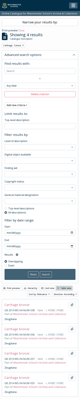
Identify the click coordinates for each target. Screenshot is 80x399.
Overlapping (15, 261)
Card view (47, 288)
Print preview (11, 288)
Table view (64, 288)
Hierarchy (30, 288)
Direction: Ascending (64, 294)
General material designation (22, 195)
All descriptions (17, 212)
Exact (11, 265)
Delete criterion (40, 94)
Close (21, 30)
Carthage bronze (17, 305)
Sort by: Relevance (38, 294)
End (7, 240)
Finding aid (11, 168)
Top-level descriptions (21, 208)
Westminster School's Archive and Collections (39, 314)
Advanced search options (23, 55)
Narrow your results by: (40, 22)
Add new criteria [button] (16, 105)
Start (7, 226)
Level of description (16, 141)
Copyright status (14, 181)
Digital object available (18, 154)
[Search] (40, 71)
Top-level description (17, 120)
